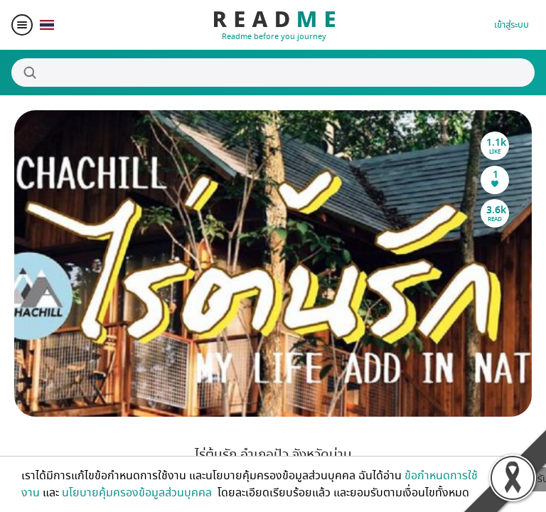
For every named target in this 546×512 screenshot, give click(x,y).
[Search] (273, 72)
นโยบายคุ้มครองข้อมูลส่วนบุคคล (138, 492)
